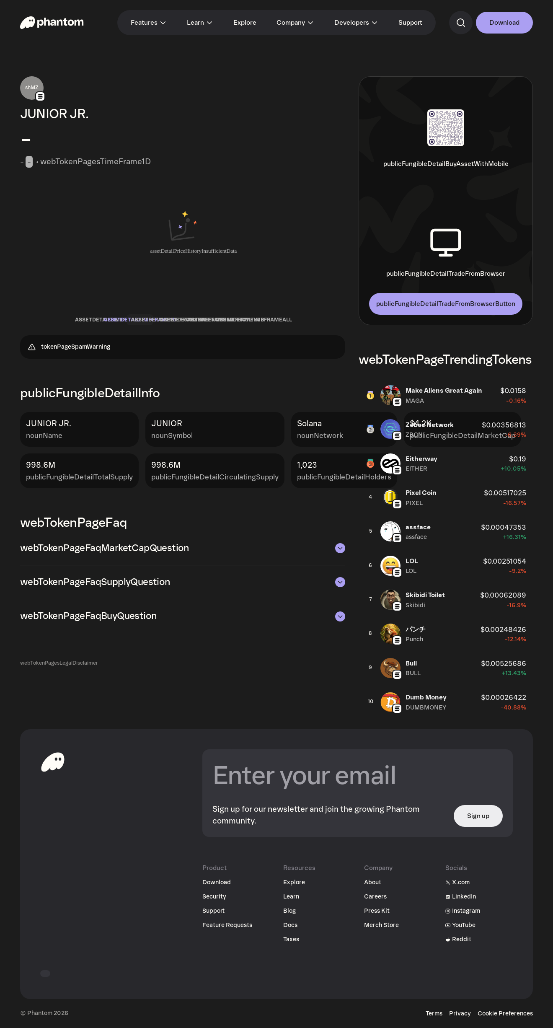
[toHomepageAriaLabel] (52, 761)
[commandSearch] (461, 22)
